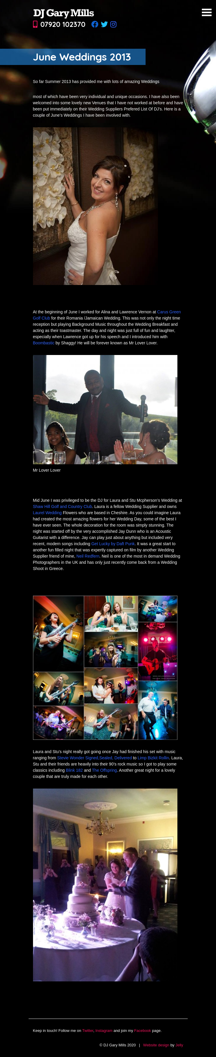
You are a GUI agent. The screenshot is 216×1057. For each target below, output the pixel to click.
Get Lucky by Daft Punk (113, 543)
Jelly (179, 1045)
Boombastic (44, 343)
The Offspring (104, 770)
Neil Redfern (87, 556)
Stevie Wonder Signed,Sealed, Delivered (94, 757)
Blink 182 (74, 770)
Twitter (87, 1030)
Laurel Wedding (47, 512)
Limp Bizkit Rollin (153, 757)
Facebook (142, 1030)
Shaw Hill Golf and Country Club (62, 506)
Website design (156, 1045)
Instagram (104, 1030)
